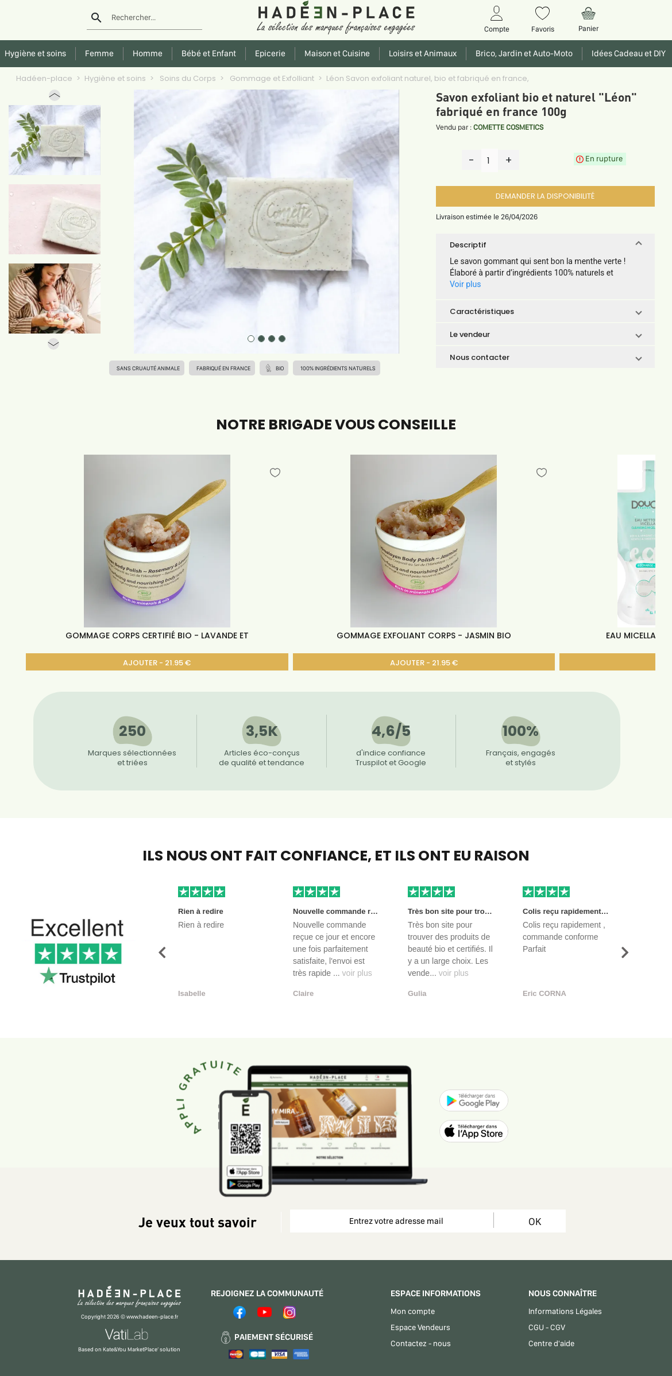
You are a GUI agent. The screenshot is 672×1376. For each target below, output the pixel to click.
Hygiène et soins (115, 78)
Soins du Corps (187, 78)
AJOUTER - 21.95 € (157, 662)
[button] (54, 97)
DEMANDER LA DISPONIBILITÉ (545, 196)
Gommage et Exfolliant (271, 78)
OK (534, 1221)
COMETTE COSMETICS (508, 127)
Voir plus (465, 284)
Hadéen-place (44, 78)
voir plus (357, 973)
